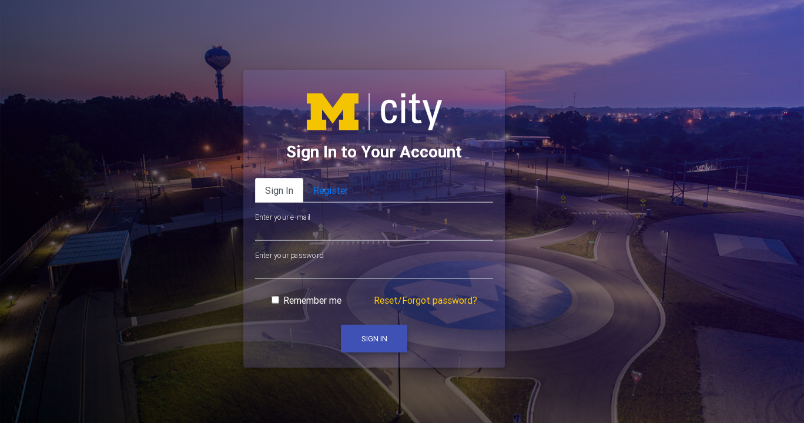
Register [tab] (330, 190)
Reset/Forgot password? (425, 300)
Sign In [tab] (279, 190)
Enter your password (289, 255)
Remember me (312, 300)
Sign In (374, 339)
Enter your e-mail (282, 217)
